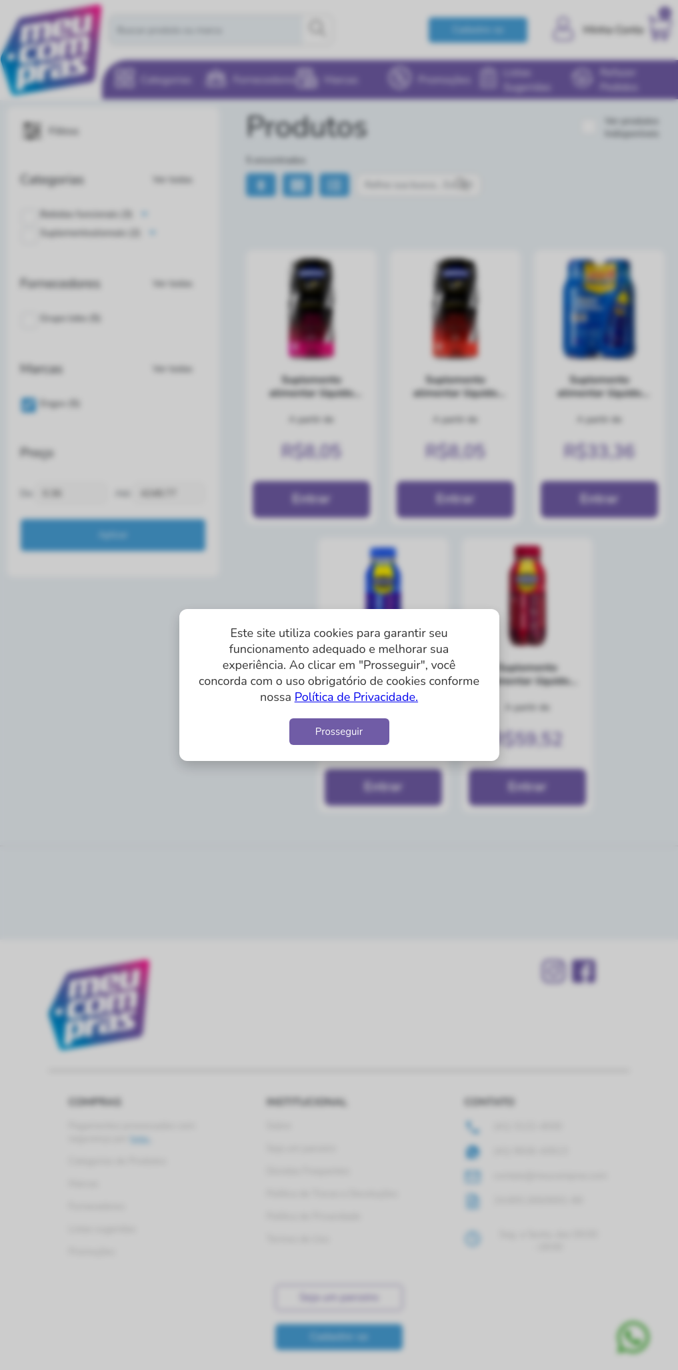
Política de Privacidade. (356, 697)
